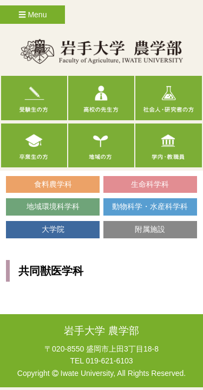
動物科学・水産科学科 (150, 206)
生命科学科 (150, 184)
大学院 (53, 229)
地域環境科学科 (53, 206)
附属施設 (150, 229)
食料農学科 (53, 184)
